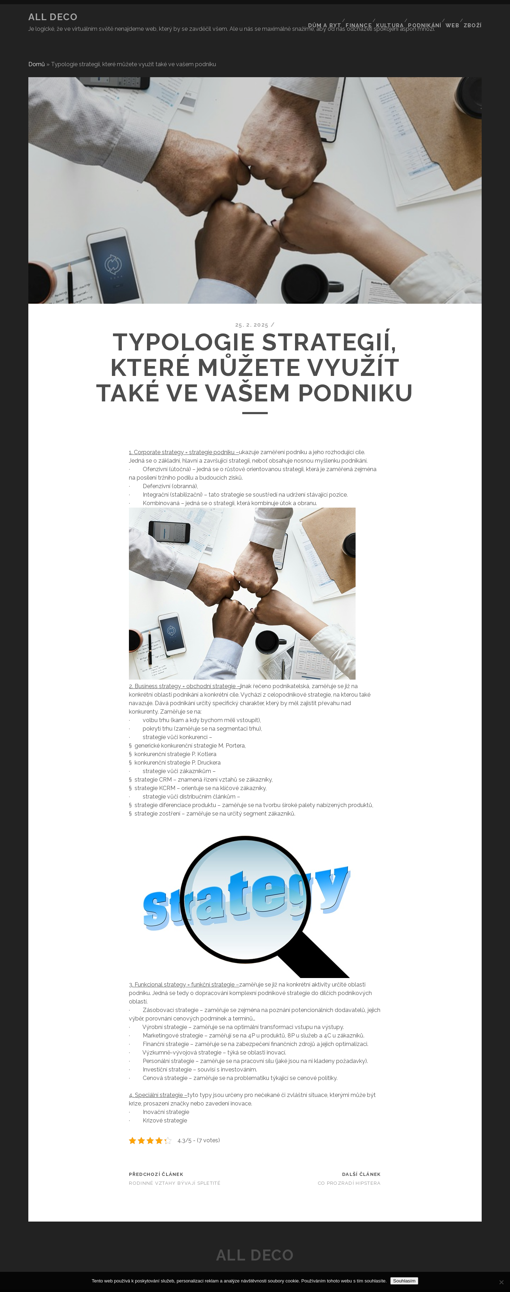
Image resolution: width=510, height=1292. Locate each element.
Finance (353, 17)
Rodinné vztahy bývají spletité (174, 1170)
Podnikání (421, 17)
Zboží (473, 17)
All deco (53, 17)
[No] (501, 1282)
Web (451, 17)
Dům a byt (319, 17)
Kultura (385, 17)
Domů (36, 51)
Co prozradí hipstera (349, 1170)
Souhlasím (404, 1281)
